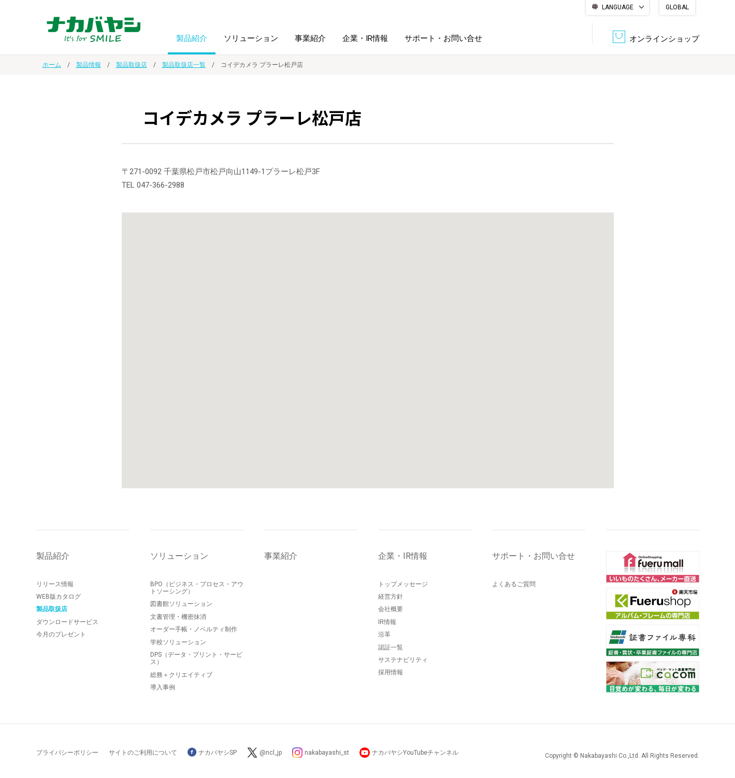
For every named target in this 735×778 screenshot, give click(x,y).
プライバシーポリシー (67, 752)
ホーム (51, 64)
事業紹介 (310, 38)
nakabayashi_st (327, 752)
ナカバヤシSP (212, 752)
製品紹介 (191, 38)
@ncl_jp (271, 752)
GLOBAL (677, 7)
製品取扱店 (131, 64)
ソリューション (251, 38)
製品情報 (88, 64)
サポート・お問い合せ (443, 38)
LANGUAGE (617, 7)
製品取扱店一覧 (184, 64)
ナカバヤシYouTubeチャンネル (415, 752)
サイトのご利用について (143, 752)
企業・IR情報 (365, 38)
